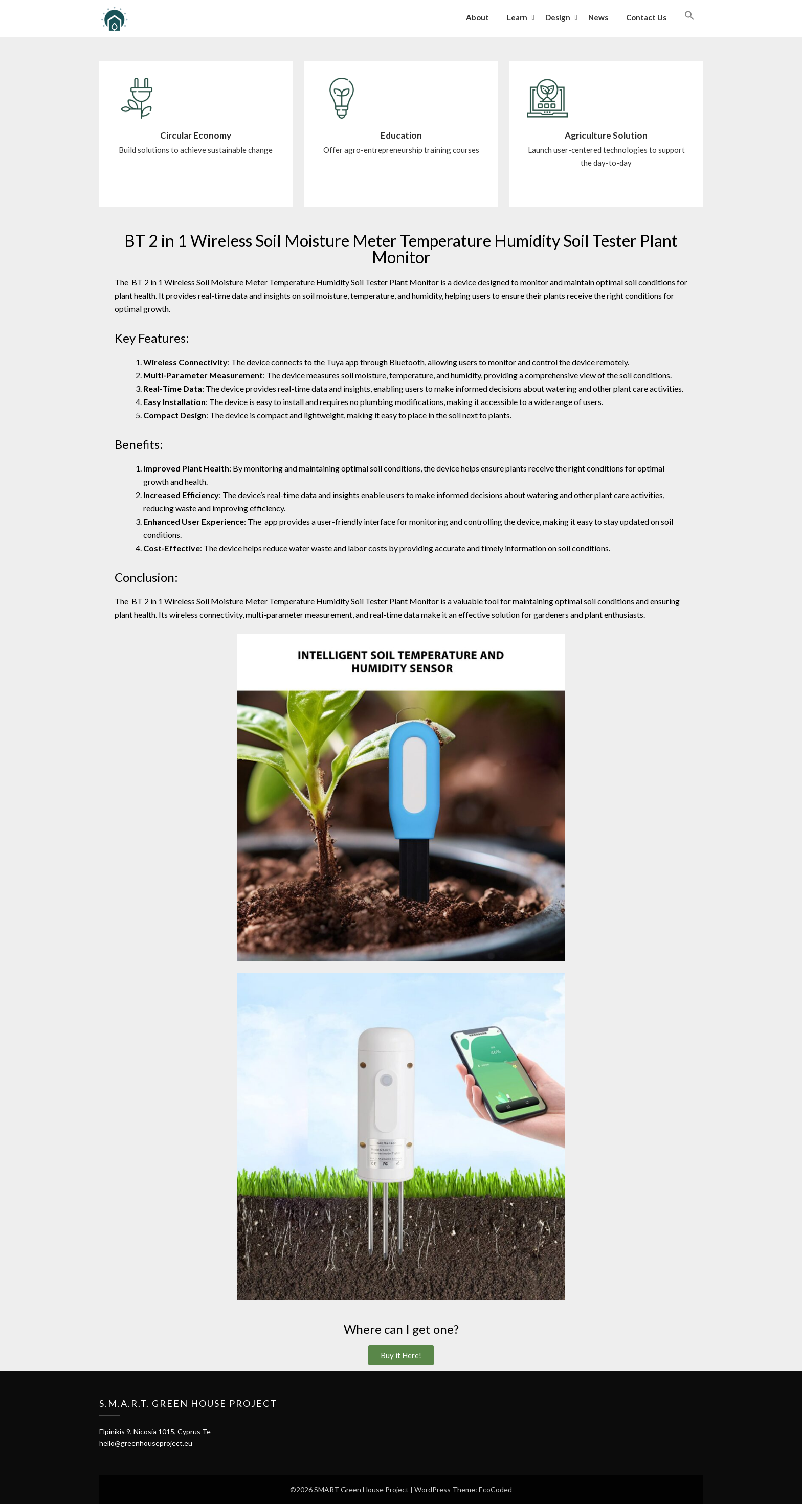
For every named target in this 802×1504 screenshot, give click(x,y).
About (477, 17)
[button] (689, 16)
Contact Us (646, 17)
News (598, 17)
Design (557, 17)
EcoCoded (495, 1489)
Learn (517, 17)
